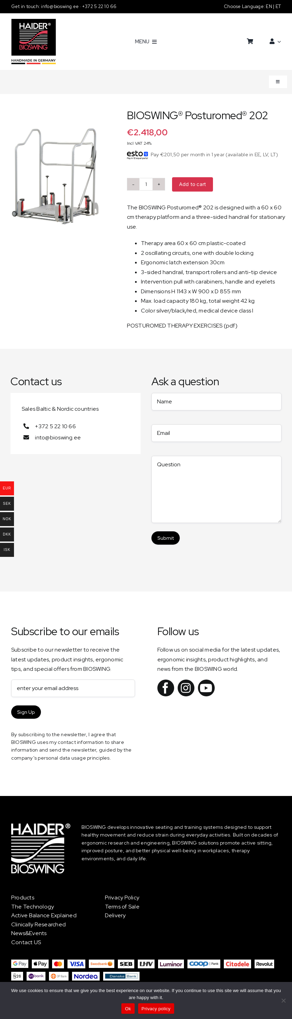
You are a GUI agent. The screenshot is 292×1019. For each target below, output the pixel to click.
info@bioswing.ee (60, 6)
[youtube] (206, 688)
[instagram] (186, 688)
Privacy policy (156, 1008)
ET (278, 6)
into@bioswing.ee (58, 437)
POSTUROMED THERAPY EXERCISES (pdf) (182, 325)
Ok (128, 1008)
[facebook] (165, 688)
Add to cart (192, 184)
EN (269, 6)
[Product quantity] (146, 184)
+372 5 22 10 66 (99, 6)
